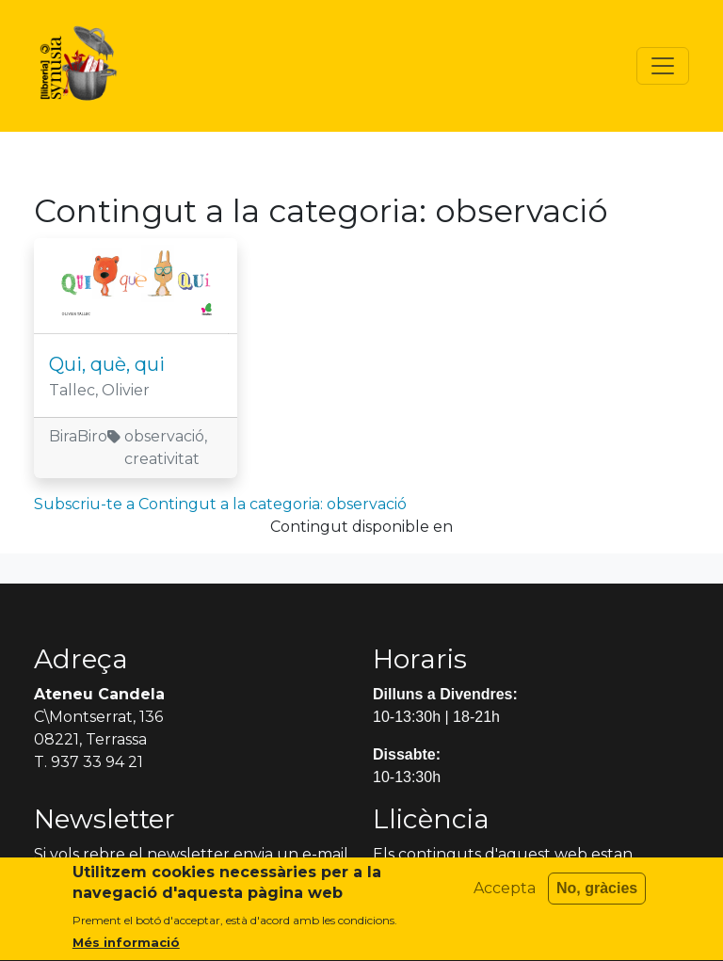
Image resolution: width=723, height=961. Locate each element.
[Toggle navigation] (662, 66)
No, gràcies (596, 897)
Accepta (505, 896)
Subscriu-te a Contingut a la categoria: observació (220, 504)
